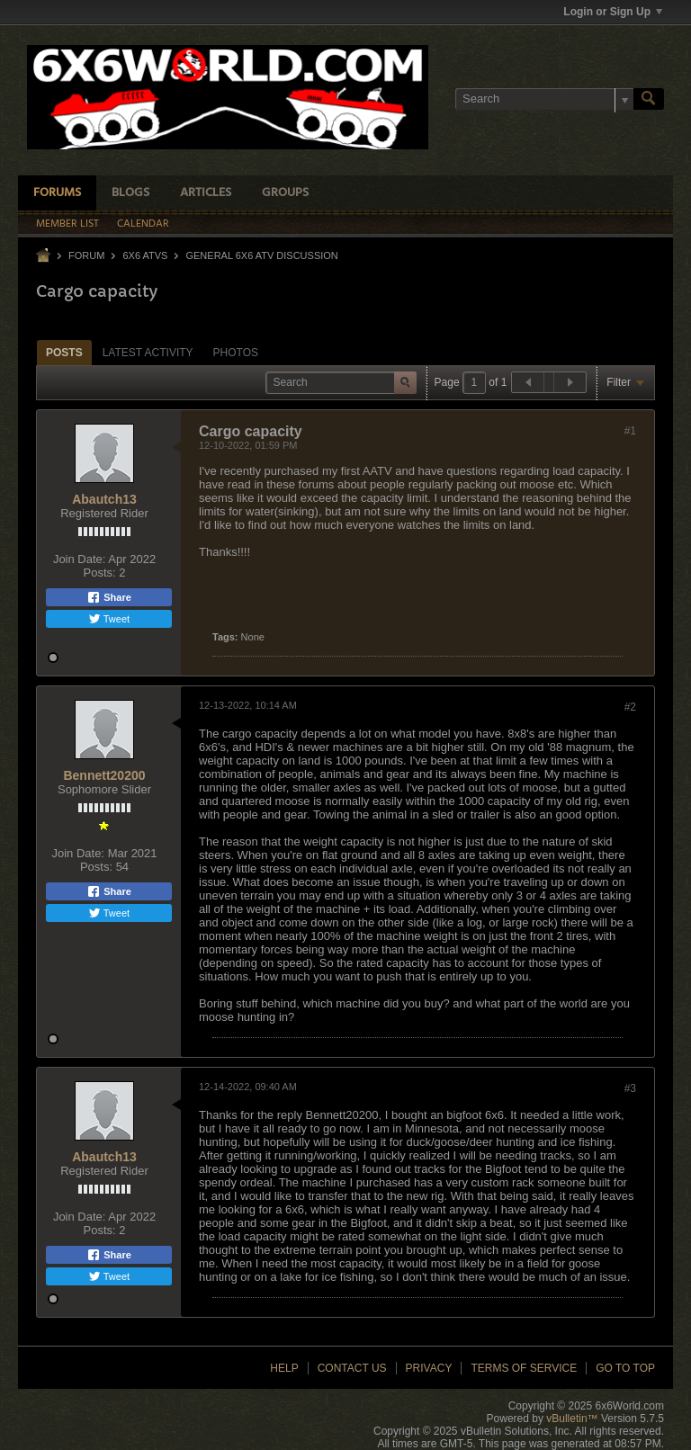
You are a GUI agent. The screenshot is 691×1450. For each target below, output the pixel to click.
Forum (86, 255)
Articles (205, 193)
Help (284, 1368)
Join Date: (79, 559)
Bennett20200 (104, 775)
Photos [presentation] (235, 352)
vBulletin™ (571, 1418)
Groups (285, 193)
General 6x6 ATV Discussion (261, 255)
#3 (630, 1088)
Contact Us (352, 1368)
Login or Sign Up (612, 11)
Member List (67, 224)
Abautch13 (104, 499)
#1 (630, 431)
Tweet (109, 619)
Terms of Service (524, 1368)
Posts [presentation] (64, 352)
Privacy (429, 1368)
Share (108, 597)
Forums (57, 193)
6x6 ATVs (144, 255)
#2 (630, 707)
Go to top (625, 1368)
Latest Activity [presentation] (148, 352)
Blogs (130, 193)
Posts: (100, 572)
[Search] (544, 99)
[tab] (64, 352)
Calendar (143, 224)
